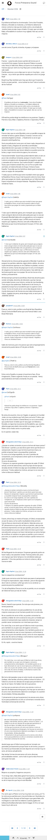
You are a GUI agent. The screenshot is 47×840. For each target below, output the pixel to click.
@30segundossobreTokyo (11, 486)
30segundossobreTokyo (14, 442)
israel (7, 94)
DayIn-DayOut (10, 130)
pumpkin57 (9, 306)
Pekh (7, 549)
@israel (4, 240)
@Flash (4, 98)
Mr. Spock (9, 790)
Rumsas (8, 324)
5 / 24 (23, 828)
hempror (8, 57)
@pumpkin (5, 361)
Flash (7, 19)
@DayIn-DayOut (7, 197)
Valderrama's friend (12, 769)
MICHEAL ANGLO (11, 44)
